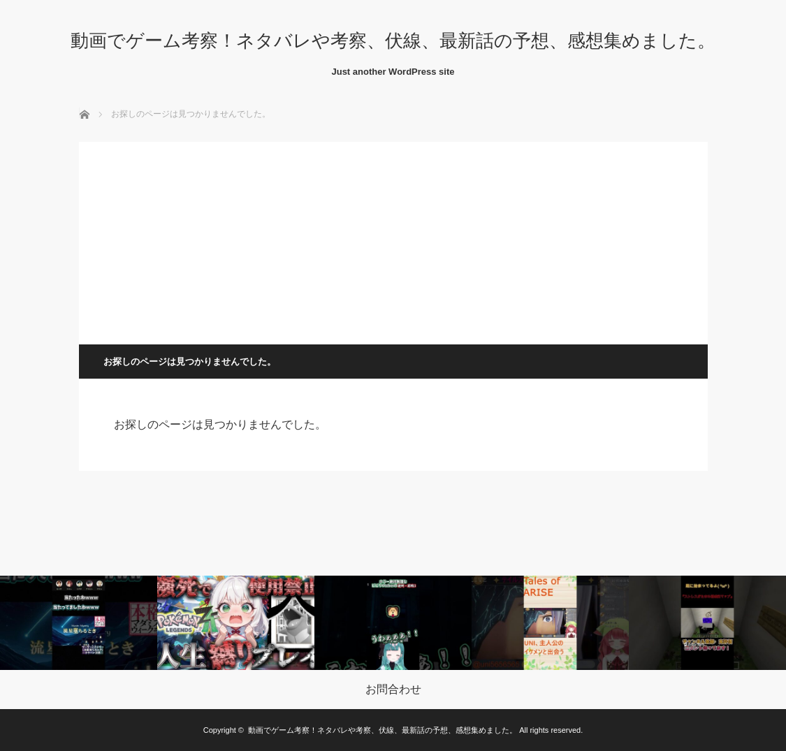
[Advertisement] (393, 239)
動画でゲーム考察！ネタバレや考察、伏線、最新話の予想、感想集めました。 (393, 40)
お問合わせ (393, 689)
